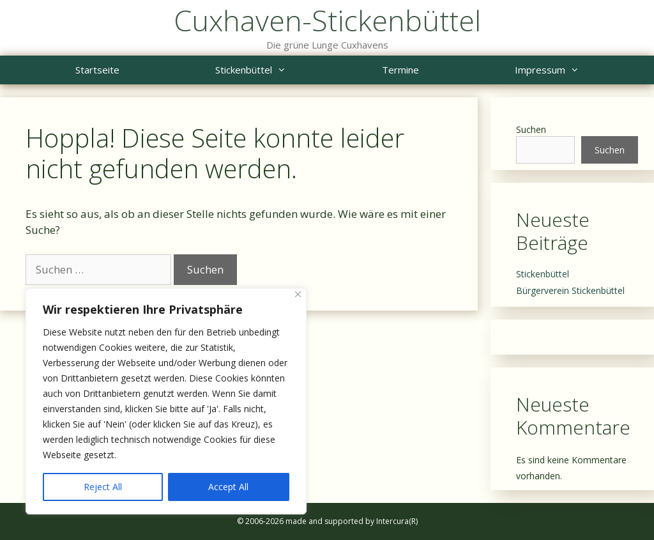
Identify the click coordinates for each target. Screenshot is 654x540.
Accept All (228, 487)
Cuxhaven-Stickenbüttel (327, 20)
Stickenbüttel (274, 70)
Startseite (97, 69)
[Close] (298, 294)
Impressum (571, 70)
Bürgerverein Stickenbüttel (570, 290)
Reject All (103, 487)
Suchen (531, 129)
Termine (400, 69)
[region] (166, 401)
